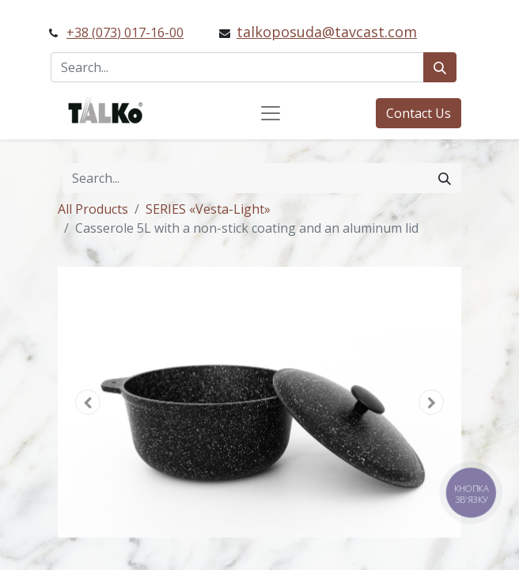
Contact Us (418, 113)
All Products (93, 209)
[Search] (439, 67)
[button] (88, 402)
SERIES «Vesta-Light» (208, 209)
